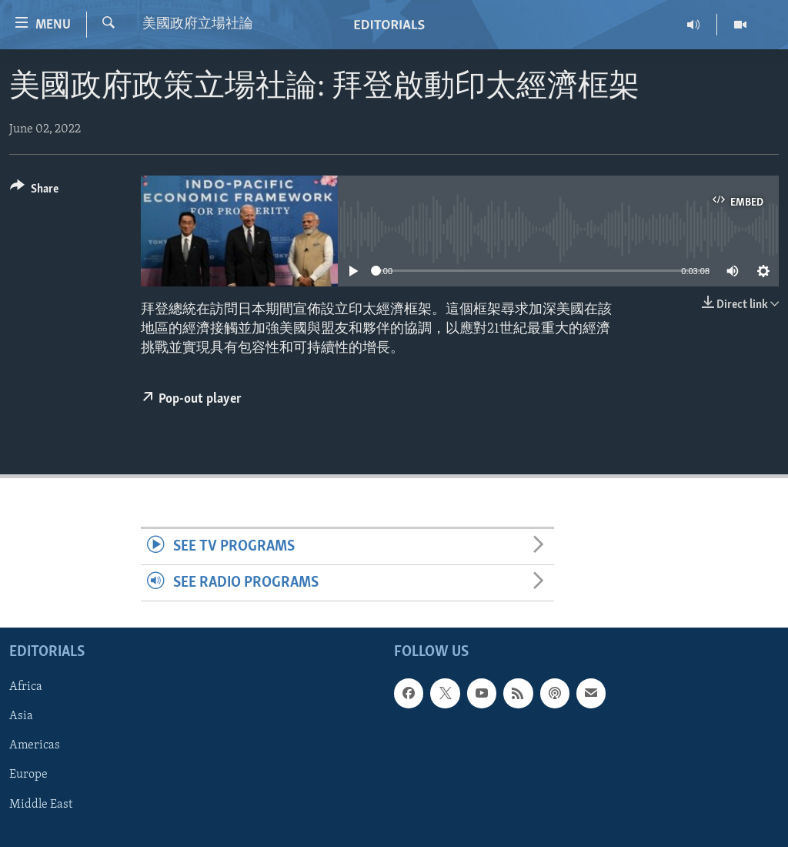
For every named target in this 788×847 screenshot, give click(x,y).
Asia (21, 717)
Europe (28, 775)
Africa (25, 687)
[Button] (34, 191)
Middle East (40, 804)
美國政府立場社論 (197, 24)
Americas (34, 746)
